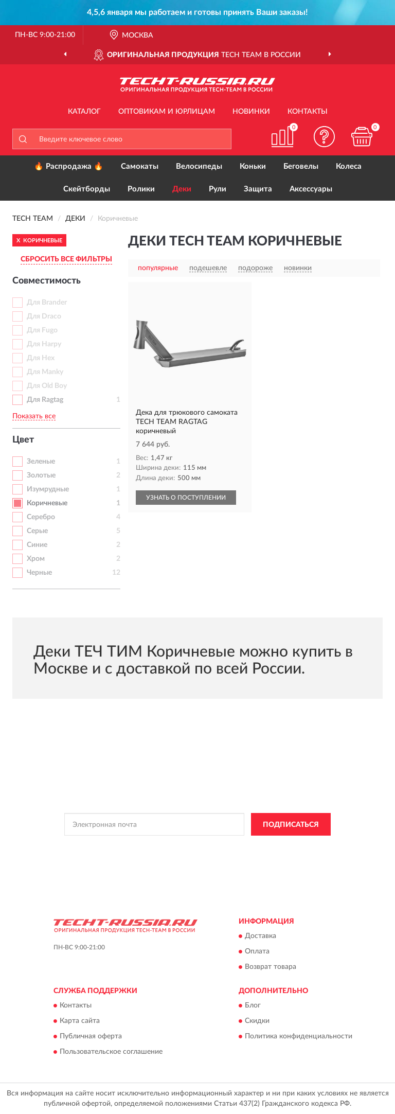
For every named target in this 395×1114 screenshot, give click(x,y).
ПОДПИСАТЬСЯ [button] (291, 824)
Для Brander (47, 302)
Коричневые (47, 503)
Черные (39, 572)
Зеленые (41, 461)
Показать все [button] (34, 416)
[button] (324, 136)
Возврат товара (270, 966)
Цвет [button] (23, 440)
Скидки (257, 1021)
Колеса (349, 166)
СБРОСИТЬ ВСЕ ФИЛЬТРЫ (66, 259)
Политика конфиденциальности (298, 1036)
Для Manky (45, 372)
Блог (253, 1006)
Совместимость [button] (46, 281)
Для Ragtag (45, 399)
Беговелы (300, 166)
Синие (37, 545)
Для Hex (41, 358)
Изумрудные (48, 489)
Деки (181, 189)
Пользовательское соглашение (111, 1052)
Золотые (41, 475)
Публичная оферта (91, 1036)
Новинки (251, 111)
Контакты (308, 111)
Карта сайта (80, 1021)
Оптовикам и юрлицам (166, 111)
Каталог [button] (84, 111)
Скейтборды (86, 189)
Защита (258, 189)
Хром (36, 558)
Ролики (141, 189)
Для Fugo (42, 330)
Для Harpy (44, 344)
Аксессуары (311, 189)
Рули (217, 189)
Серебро (41, 517)
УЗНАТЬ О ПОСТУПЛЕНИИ (186, 497)
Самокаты (139, 166)
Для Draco (44, 316)
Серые (37, 531)
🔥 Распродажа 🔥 (68, 166)
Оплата (257, 951)
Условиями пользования (178, 856)
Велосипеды (199, 166)
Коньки (253, 166)
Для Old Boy (47, 386)
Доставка (260, 936)
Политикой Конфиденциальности (248, 847)
